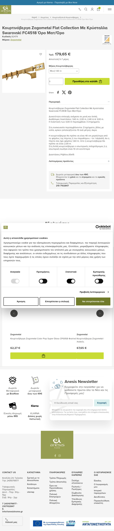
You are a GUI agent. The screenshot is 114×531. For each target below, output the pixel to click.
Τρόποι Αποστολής (58, 482)
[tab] (79, 102)
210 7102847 (62, 185)
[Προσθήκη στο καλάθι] (98, 9)
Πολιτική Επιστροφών (55, 495)
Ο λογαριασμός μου (101, 485)
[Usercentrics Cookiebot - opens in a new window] (98, 227)
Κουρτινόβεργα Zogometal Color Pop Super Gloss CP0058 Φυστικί (43, 338)
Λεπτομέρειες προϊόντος (79, 161)
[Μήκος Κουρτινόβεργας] (64, 71)
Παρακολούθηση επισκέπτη (101, 501)
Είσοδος (97, 480)
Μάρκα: (6, 39)
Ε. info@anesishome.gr (12, 510)
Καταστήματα (33, 488)
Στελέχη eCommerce (77, 481)
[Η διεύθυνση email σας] (72, 402)
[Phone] (80, 9)
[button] (86, 9)
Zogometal (15, 39)
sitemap (30, 492)
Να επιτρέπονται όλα (93, 301)
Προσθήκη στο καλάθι (87, 81)
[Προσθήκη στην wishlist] (41, 54)
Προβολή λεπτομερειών (92, 292)
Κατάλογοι (31, 484)
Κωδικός (6, 36)
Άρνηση (21, 301)
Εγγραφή (101, 402)
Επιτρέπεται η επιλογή (57, 301)
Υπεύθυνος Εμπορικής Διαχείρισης (77, 501)
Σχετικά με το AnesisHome (33, 479)
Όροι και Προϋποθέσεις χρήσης (56, 488)
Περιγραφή (79, 101)
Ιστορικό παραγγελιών (100, 491)
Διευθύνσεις (99, 497)
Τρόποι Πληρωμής (57, 478)
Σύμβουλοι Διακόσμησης (78, 494)
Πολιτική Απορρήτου (54, 501)
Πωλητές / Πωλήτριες (77, 487)
